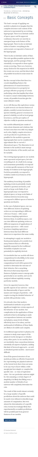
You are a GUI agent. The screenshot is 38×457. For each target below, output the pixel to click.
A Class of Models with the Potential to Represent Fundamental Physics (17, 6)
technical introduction (12, 11)
